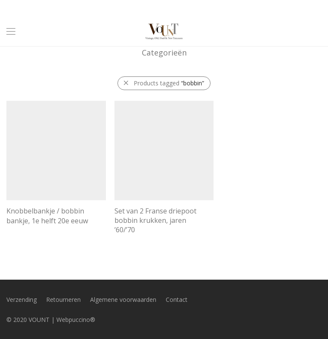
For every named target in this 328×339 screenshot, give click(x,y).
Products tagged (169, 83)
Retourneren (63, 299)
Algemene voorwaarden (123, 299)
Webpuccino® (75, 320)
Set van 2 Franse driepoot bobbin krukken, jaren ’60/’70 (155, 220)
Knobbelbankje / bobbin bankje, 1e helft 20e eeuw (47, 215)
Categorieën (164, 52)
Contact (176, 299)
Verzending (21, 299)
